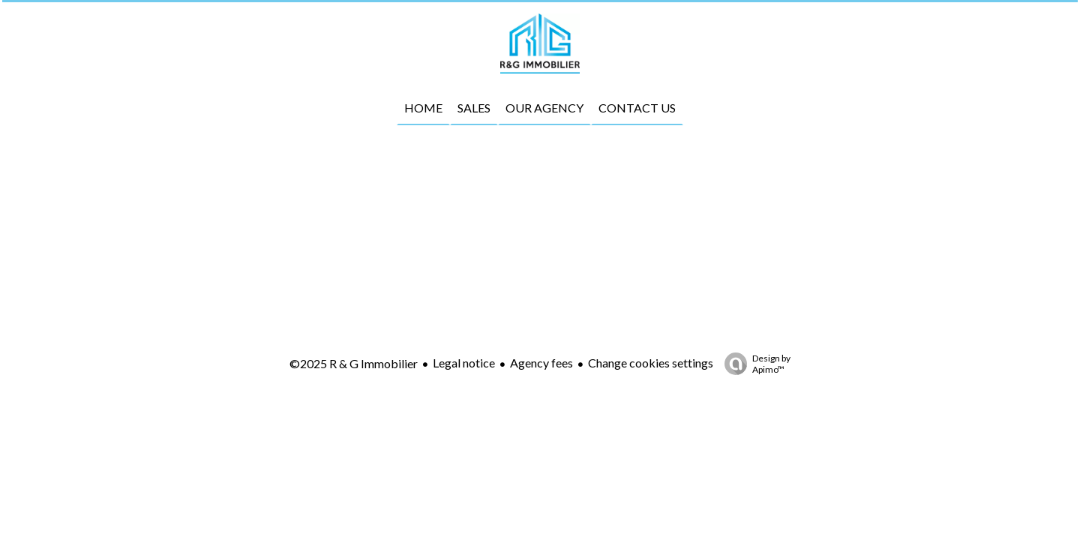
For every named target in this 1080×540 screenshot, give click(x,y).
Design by (753, 363)
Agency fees (541, 363)
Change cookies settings (650, 363)
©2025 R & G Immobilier (354, 363)
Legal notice (464, 363)
